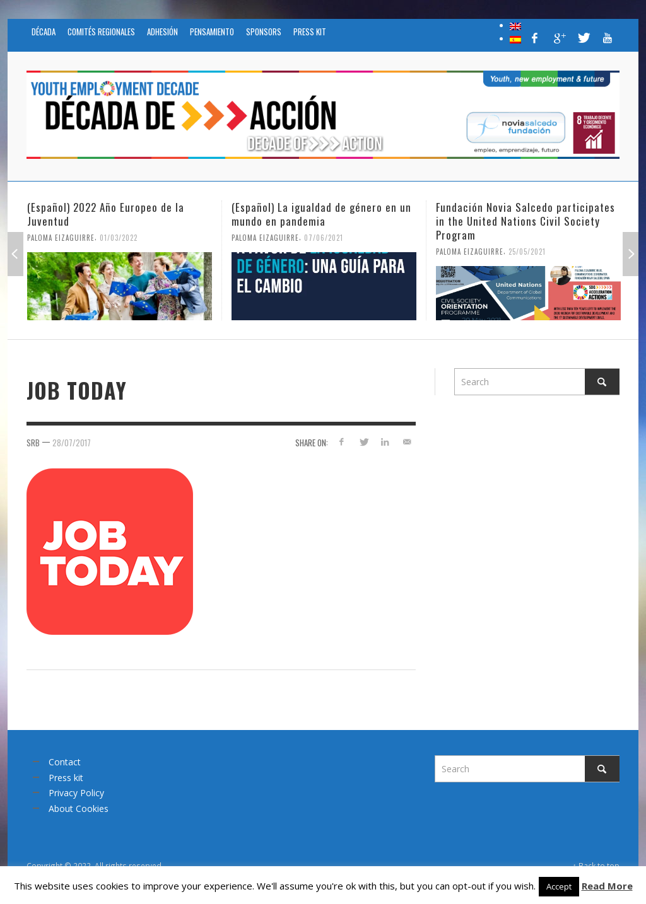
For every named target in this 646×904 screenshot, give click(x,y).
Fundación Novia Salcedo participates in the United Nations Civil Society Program (525, 221)
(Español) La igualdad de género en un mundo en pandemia (321, 214)
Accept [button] (559, 886)
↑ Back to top (596, 866)
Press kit (66, 778)
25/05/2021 (527, 251)
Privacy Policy (76, 793)
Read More (607, 885)
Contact (65, 762)
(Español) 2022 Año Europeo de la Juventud (105, 214)
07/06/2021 (323, 238)
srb (33, 442)
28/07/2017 (71, 442)
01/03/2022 (119, 238)
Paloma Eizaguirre (61, 238)
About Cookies (79, 808)
